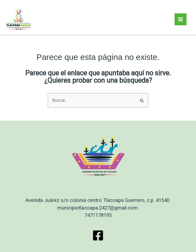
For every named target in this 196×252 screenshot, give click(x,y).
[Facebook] (98, 235)
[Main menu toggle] (180, 19)
